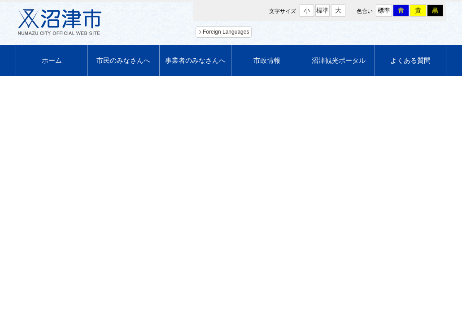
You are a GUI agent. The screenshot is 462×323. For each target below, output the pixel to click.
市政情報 (266, 60)
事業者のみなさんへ (195, 60)
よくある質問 (410, 60)
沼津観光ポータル (339, 60)
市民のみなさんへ (123, 60)
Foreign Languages (226, 32)
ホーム (52, 60)
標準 (322, 10)
